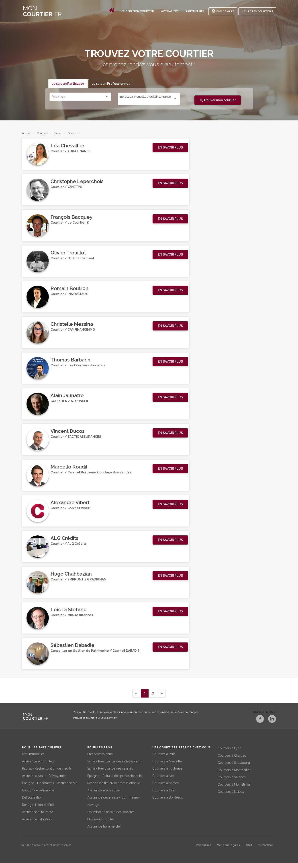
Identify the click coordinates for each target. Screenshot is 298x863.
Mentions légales (228, 844)
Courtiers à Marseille (167, 761)
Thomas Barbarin (70, 360)
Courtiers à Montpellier (234, 769)
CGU (249, 844)
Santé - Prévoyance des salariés (110, 768)
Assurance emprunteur (38, 761)
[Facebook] (257, 719)
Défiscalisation (32, 797)
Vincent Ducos (68, 431)
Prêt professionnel (100, 753)
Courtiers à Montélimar (234, 784)
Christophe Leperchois (77, 181)
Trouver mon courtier (218, 100)
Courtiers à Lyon (229, 747)
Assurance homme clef (104, 826)
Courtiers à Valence (232, 776)
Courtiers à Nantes (165, 782)
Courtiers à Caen (164, 790)
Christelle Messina (72, 324)
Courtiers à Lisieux (231, 791)
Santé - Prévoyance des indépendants (114, 761)
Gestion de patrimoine (38, 790)
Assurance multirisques (104, 790)
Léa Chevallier (67, 146)
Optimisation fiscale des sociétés (111, 811)
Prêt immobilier (33, 753)
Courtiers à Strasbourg (234, 762)
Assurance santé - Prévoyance (43, 775)
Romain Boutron (69, 288)
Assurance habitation (37, 819)
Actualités (170, 11)
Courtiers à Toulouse (167, 768)
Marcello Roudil (69, 467)
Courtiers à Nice (163, 775)
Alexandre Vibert (70, 503)
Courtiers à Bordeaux (167, 797)
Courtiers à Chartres (232, 755)
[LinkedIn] (272, 719)
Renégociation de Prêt (38, 804)
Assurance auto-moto (37, 811)
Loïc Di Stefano (69, 610)
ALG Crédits (64, 538)
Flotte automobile (100, 819)
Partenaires (195, 11)
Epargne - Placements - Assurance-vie (49, 782)
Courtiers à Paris (164, 753)
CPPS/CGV (265, 844)
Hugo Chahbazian (71, 574)
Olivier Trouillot (68, 253)
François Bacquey (71, 217)
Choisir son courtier (137, 11)
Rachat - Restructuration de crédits (47, 768)
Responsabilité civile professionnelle (113, 782)
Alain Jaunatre (67, 395)
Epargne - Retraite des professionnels (114, 775)
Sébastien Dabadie (72, 645)
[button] (170, 147)
